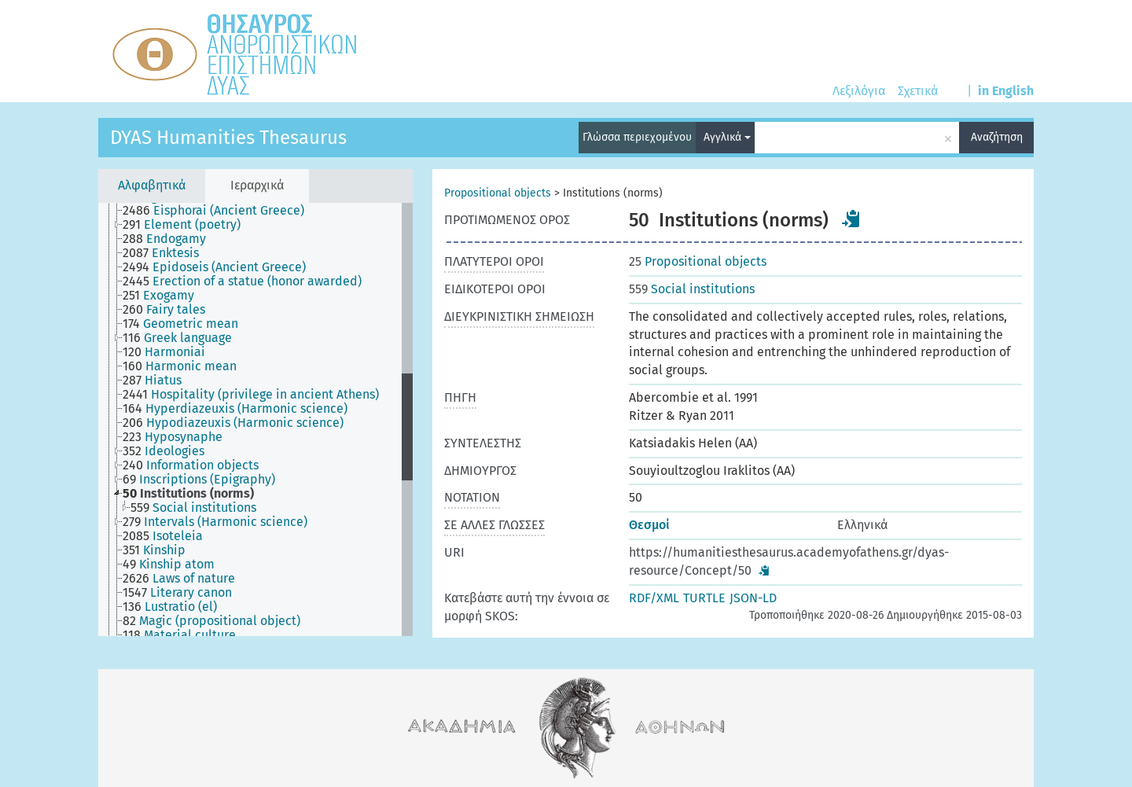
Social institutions (692, 288)
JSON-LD (753, 597)
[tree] (255, 419)
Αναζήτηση (997, 137)
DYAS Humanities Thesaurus (228, 138)
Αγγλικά (727, 137)
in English (1006, 90)
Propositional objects (497, 193)
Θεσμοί (649, 524)
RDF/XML (654, 597)
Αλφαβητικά (152, 185)
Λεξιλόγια (858, 90)
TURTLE (704, 597)
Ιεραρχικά (257, 185)
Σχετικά (918, 90)
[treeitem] (220, 211)
